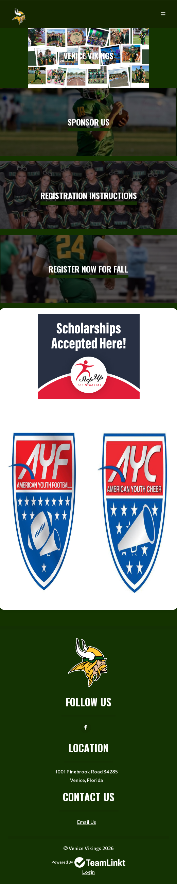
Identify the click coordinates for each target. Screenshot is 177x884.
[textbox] (88, 456)
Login (88, 872)
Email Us (86, 822)
